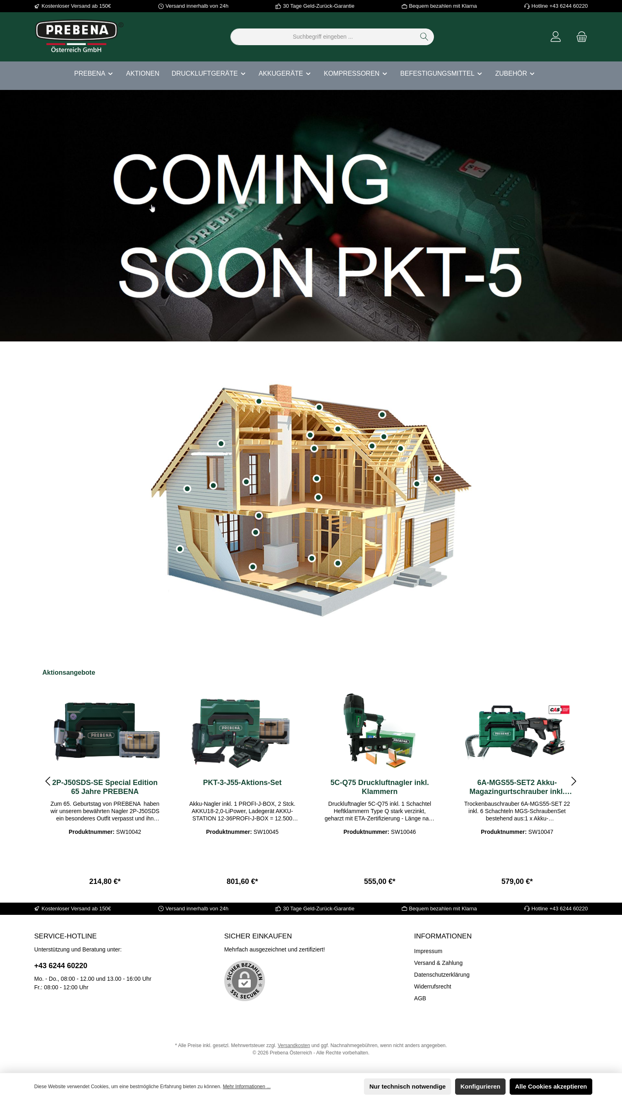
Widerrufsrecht (432, 986)
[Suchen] (424, 36)
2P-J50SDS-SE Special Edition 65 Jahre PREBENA (105, 787)
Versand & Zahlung (438, 963)
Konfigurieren (480, 1086)
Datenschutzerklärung (441, 974)
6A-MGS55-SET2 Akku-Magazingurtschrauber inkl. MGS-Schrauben (517, 787)
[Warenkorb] (579, 36)
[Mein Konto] (556, 36)
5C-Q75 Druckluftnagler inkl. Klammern (380, 787)
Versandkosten (294, 1045)
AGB (420, 998)
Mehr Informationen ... (246, 1086)
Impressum (428, 951)
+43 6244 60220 (61, 966)
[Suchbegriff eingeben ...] (322, 36)
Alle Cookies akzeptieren (551, 1086)
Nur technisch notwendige (407, 1086)
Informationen (442, 936)
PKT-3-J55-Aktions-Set (242, 783)
